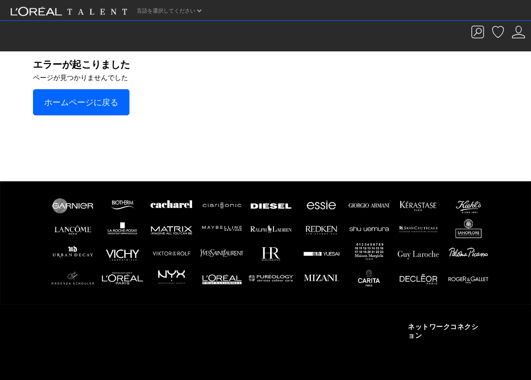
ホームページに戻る (81, 102)
